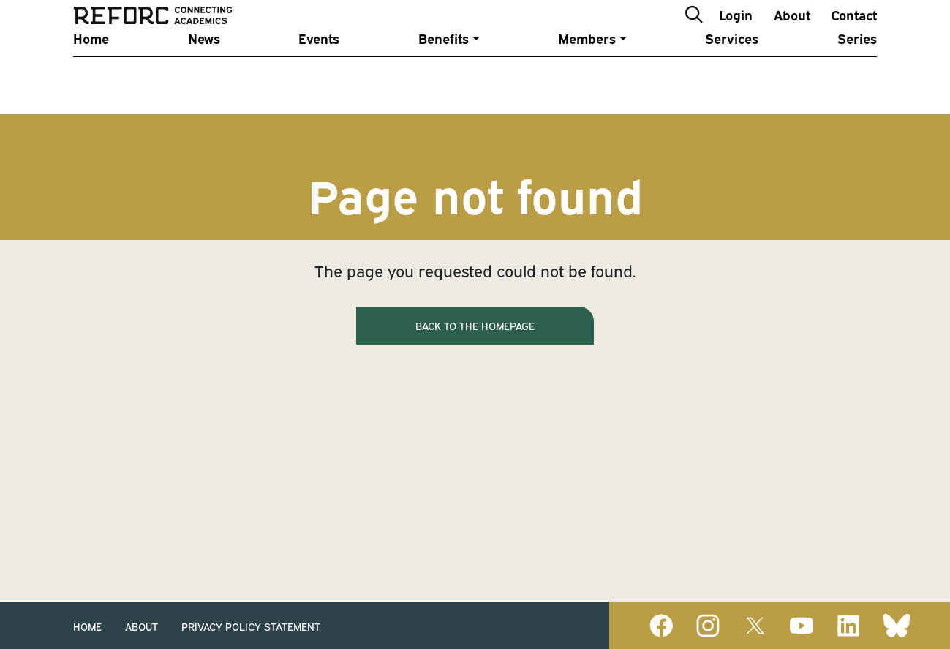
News (204, 75)
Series (857, 75)
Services (731, 75)
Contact (854, 32)
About (792, 32)
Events (318, 75)
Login (736, 32)
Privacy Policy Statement (250, 626)
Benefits (443, 75)
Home (91, 75)
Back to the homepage (475, 325)
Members (587, 75)
